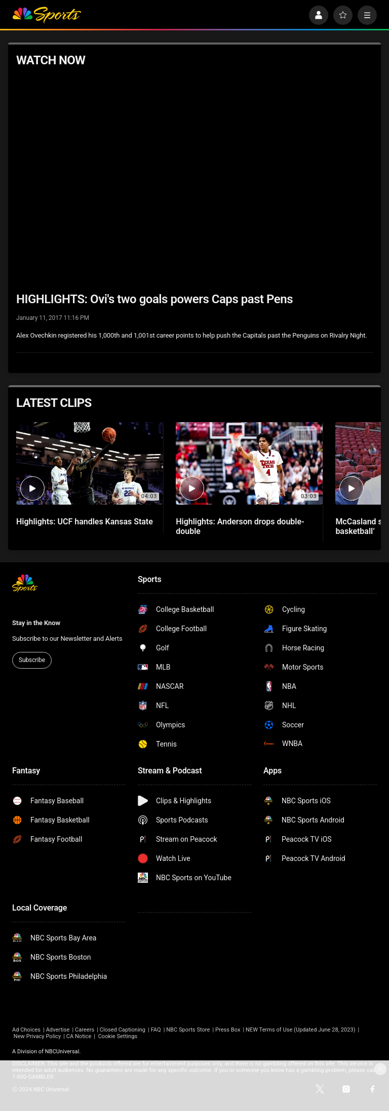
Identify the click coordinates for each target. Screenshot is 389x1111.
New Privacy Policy (37, 1036)
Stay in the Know (36, 623)
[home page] (46, 15)
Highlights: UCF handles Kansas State (84, 521)
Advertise (58, 1029)
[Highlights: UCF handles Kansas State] (89, 463)
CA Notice (79, 1036)
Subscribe (32, 660)
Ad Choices (26, 1029)
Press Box (227, 1029)
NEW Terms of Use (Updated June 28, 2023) (301, 1029)
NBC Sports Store (188, 1029)
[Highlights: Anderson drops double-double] (249, 463)
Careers (84, 1029)
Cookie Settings (118, 1036)
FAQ (156, 1029)
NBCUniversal (62, 1051)
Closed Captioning (122, 1029)
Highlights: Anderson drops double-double (240, 526)
